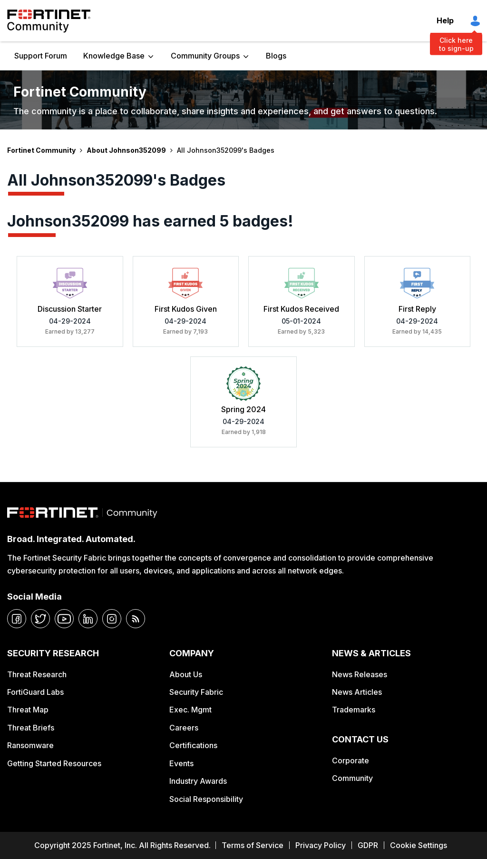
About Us (185, 674)
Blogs (276, 55)
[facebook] (16, 618)
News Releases (359, 674)
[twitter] (40, 618)
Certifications (193, 745)
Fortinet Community (48, 21)
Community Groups (205, 55)
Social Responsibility (206, 799)
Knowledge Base (114, 55)
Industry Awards (198, 781)
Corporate (350, 760)
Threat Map (28, 709)
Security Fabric (196, 692)
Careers (183, 727)
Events (181, 763)
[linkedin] (87, 618)
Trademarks (353, 709)
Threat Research (37, 674)
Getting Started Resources (54, 763)
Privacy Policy (320, 845)
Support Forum (40, 55)
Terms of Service (252, 845)
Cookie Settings (418, 845)
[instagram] (111, 618)
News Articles (357, 692)
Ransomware (30, 745)
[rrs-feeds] (135, 618)
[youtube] (64, 618)
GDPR (368, 845)
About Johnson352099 (126, 150)
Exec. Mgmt (190, 709)
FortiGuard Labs (35, 692)
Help (445, 20)
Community (352, 778)
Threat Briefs (30, 727)
